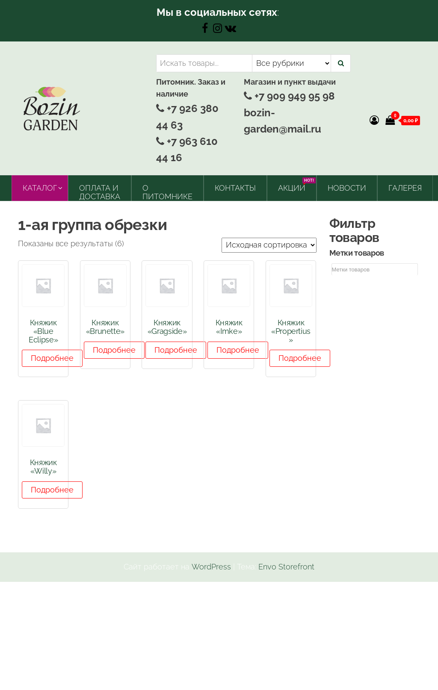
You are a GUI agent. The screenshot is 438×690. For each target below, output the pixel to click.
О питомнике (167, 192)
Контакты (235, 187)
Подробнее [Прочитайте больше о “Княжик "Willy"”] (52, 489)
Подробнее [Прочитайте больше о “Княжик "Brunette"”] (114, 349)
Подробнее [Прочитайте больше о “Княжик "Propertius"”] (299, 358)
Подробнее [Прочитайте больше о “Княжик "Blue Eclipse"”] (52, 358)
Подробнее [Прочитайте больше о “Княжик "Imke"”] (237, 349)
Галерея (405, 187)
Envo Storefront (286, 566)
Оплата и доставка (99, 192)
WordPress (211, 566)
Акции (295, 184)
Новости (347, 187)
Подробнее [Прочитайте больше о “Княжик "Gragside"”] (175, 349)
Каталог (40, 187)
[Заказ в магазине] (269, 245)
